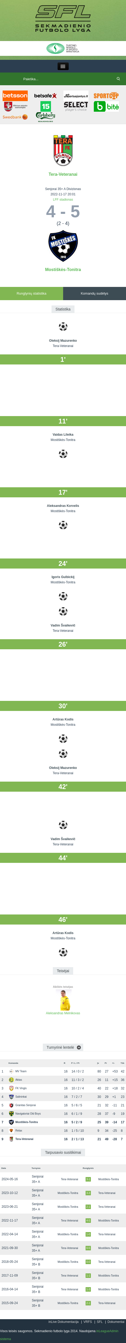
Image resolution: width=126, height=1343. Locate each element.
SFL (99, 1322)
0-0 (88, 1261)
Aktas (15, 1079)
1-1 (88, 1275)
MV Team (17, 1071)
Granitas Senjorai (22, 1105)
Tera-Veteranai (63, 174)
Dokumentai (116, 1322)
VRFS (87, 1322)
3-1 (88, 1179)
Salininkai (18, 1096)
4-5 (88, 1220)
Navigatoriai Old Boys (25, 1113)
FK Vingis (18, 1088)
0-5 (88, 1248)
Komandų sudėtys (94, 293)
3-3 (88, 1193)
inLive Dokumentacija (63, 1322)
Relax (15, 1130)
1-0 (88, 1234)
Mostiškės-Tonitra (63, 269)
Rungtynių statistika (31, 293)
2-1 (88, 1206)
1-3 (88, 1289)
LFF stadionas (63, 199)
